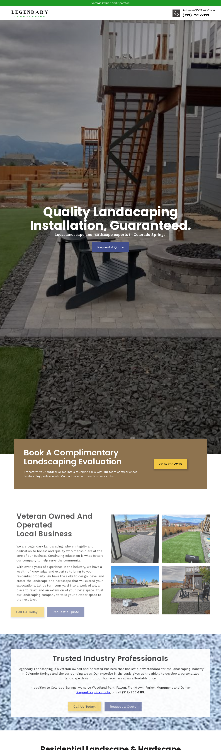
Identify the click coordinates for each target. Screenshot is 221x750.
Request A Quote (110, 247)
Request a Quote (57, 617)
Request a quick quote (93, 695)
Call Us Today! (18, 617)
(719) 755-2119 (170, 464)
